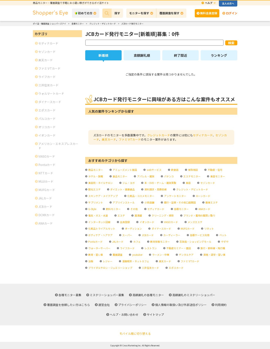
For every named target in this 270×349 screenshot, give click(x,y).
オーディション (133, 228)
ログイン (231, 13)
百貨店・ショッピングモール (195, 241)
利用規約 (220, 305)
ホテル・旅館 (95, 176)
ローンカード (202, 196)
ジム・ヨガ (128, 183)
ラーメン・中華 (160, 254)
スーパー (127, 235)
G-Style (92, 209)
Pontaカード (95, 241)
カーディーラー (171, 235)
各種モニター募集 (69, 295)
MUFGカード (187, 228)
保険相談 (192, 169)
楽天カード (109, 139)
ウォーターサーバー (99, 248)
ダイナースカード (161, 228)
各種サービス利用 (199, 235)
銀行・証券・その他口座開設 (179, 202)
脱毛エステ (94, 189)
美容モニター (217, 176)
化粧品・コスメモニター (140, 196)
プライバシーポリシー (132, 305)
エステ (121, 215)
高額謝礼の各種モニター (148, 295)
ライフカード (127, 248)
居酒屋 (138, 215)
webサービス (153, 169)
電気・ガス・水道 (98, 215)
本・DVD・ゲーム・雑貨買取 (160, 183)
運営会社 (104, 305)
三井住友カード (150, 267)
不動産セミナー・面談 (178, 248)
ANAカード (204, 209)
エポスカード (176, 267)
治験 (90, 261)
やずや (225, 241)
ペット (223, 235)
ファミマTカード (130, 139)
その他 (134, 209)
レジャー (107, 261)
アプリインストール (123, 202)
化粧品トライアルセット (101, 228)
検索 (231, 42)
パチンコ (168, 176)
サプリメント (95, 202)
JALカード (117, 241)
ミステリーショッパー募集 (107, 295)
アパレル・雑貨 (145, 176)
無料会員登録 (208, 13)
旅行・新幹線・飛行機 (212, 248)
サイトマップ (155, 314)
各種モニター (181, 209)
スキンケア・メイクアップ (103, 196)
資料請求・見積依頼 (155, 189)
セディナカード (203, 135)
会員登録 (124, 222)
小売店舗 (149, 202)
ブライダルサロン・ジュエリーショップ (110, 267)
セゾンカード (207, 183)
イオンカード (146, 222)
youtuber (137, 254)
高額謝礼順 (142, 55)
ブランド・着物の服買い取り (199, 215)
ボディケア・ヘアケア (100, 235)
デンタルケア (186, 254)
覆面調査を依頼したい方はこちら (68, 305)
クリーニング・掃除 (162, 215)
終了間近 (180, 55)
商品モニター (95, 169)
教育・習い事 (95, 254)
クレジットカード (158, 135)
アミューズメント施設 (124, 169)
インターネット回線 (99, 222)
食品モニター (119, 176)
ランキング (219, 55)
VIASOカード (170, 222)
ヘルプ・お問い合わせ (124, 314)
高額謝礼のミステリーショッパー (193, 295)
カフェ (137, 241)
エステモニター (192, 176)
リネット (209, 228)
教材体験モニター (160, 241)
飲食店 (174, 169)
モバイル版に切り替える (135, 333)
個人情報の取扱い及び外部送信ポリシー (181, 305)
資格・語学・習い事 (214, 254)
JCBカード (147, 235)
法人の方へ (228, 3)
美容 (188, 183)
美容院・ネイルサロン (100, 183)
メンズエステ (194, 222)
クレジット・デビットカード (192, 189)
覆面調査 (117, 254)
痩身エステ (211, 202)
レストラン (150, 248)
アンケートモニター (175, 196)
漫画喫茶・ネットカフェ (135, 261)
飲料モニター (113, 209)
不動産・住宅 (214, 169)
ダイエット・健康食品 (122, 189)
